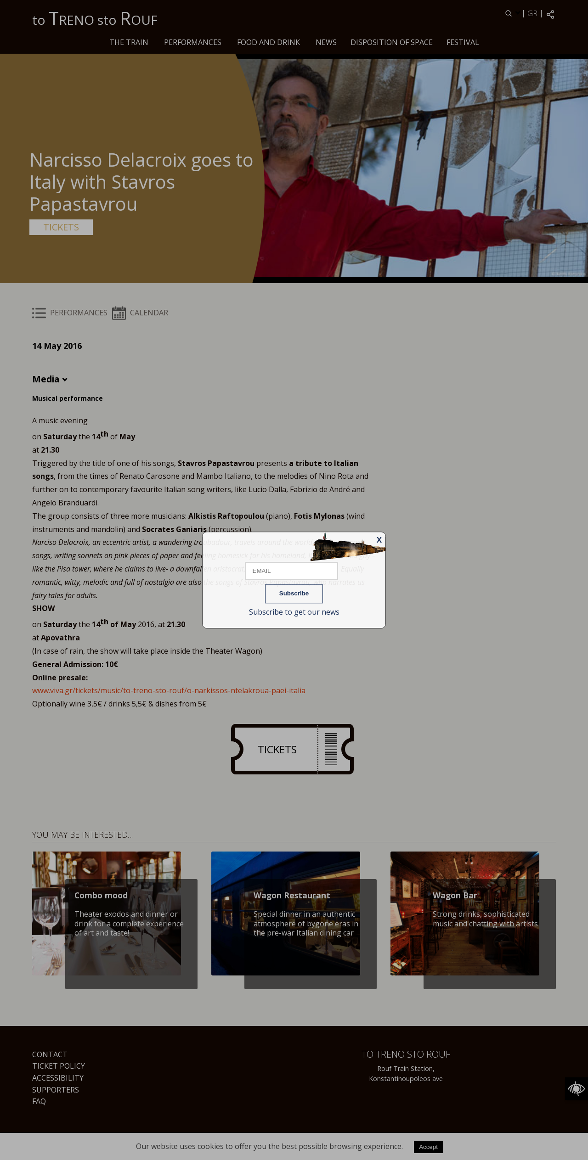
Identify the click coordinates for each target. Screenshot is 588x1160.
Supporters (55, 1090)
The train (128, 42)
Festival (463, 42)
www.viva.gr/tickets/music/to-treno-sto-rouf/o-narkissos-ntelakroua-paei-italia (168, 690)
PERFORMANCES (192, 42)
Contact (50, 1054)
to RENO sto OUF (95, 18)
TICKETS (61, 227)
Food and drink (268, 42)
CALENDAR (140, 313)
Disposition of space (392, 42)
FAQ (39, 1101)
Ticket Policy (58, 1066)
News (326, 42)
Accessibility (58, 1078)
